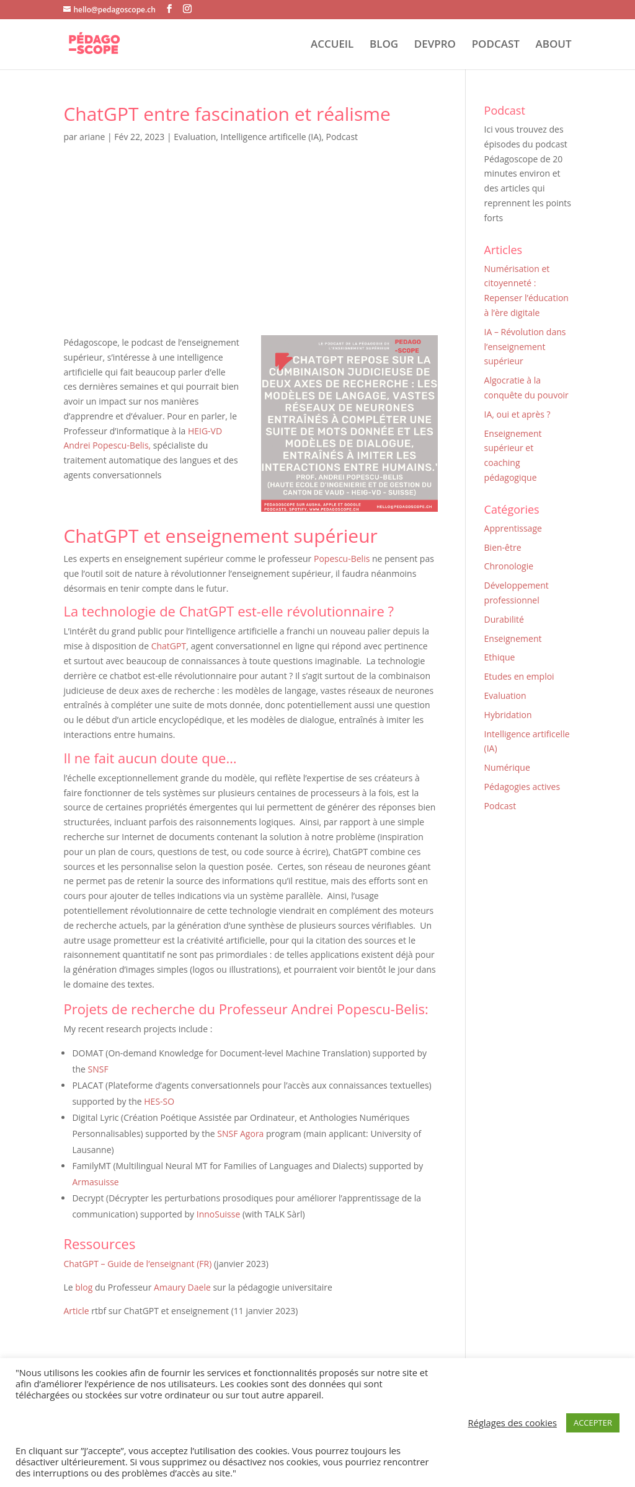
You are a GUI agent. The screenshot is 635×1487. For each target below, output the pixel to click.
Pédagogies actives (522, 786)
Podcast (342, 137)
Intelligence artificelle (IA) (271, 137)
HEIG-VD (205, 431)
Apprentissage (513, 528)
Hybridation (508, 715)
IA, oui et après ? (517, 414)
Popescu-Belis (342, 558)
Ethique (499, 657)
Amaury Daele (182, 1287)
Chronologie (509, 566)
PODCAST (496, 45)
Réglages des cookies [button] (512, 1422)
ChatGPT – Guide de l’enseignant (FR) (137, 1264)
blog (83, 1287)
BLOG (384, 45)
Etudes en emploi (519, 676)
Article (76, 1311)
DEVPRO (435, 45)
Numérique (507, 767)
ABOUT (554, 45)
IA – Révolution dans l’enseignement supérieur (525, 346)
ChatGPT (169, 646)
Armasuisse (95, 1182)
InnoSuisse (219, 1214)
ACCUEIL (332, 45)
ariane (92, 137)
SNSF (97, 1069)
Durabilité (504, 619)
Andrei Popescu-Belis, (108, 445)
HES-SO (159, 1101)
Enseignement (513, 638)
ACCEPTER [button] (593, 1422)
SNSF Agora (240, 1133)
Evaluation (195, 137)
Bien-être (503, 547)
